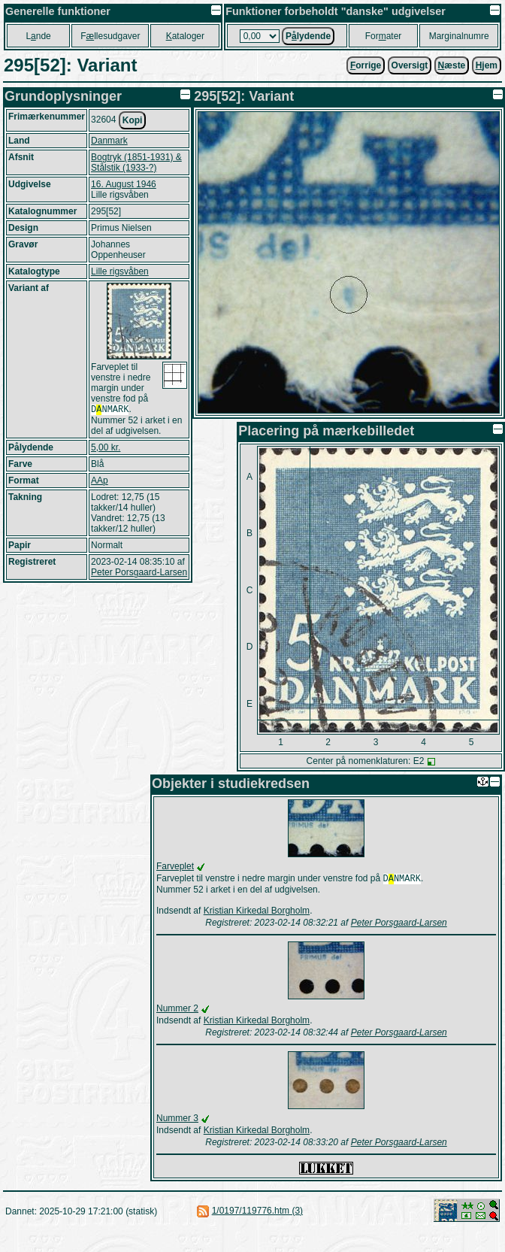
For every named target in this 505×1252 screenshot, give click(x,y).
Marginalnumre (459, 36)
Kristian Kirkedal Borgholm (257, 912)
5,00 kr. (105, 449)
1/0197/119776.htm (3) (257, 1212)
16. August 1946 (123, 184)
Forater (383, 36)
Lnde (38, 36)
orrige (365, 65)
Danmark (109, 140)
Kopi (132, 120)
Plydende (308, 36)
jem (486, 65)
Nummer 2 (177, 1010)
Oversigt (410, 65)
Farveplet (175, 866)
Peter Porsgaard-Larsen (139, 573)
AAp (99, 482)
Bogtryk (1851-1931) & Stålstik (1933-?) (136, 162)
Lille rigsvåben (120, 271)
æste (452, 65)
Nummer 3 (177, 1119)
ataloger (185, 36)
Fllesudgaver (110, 36)
